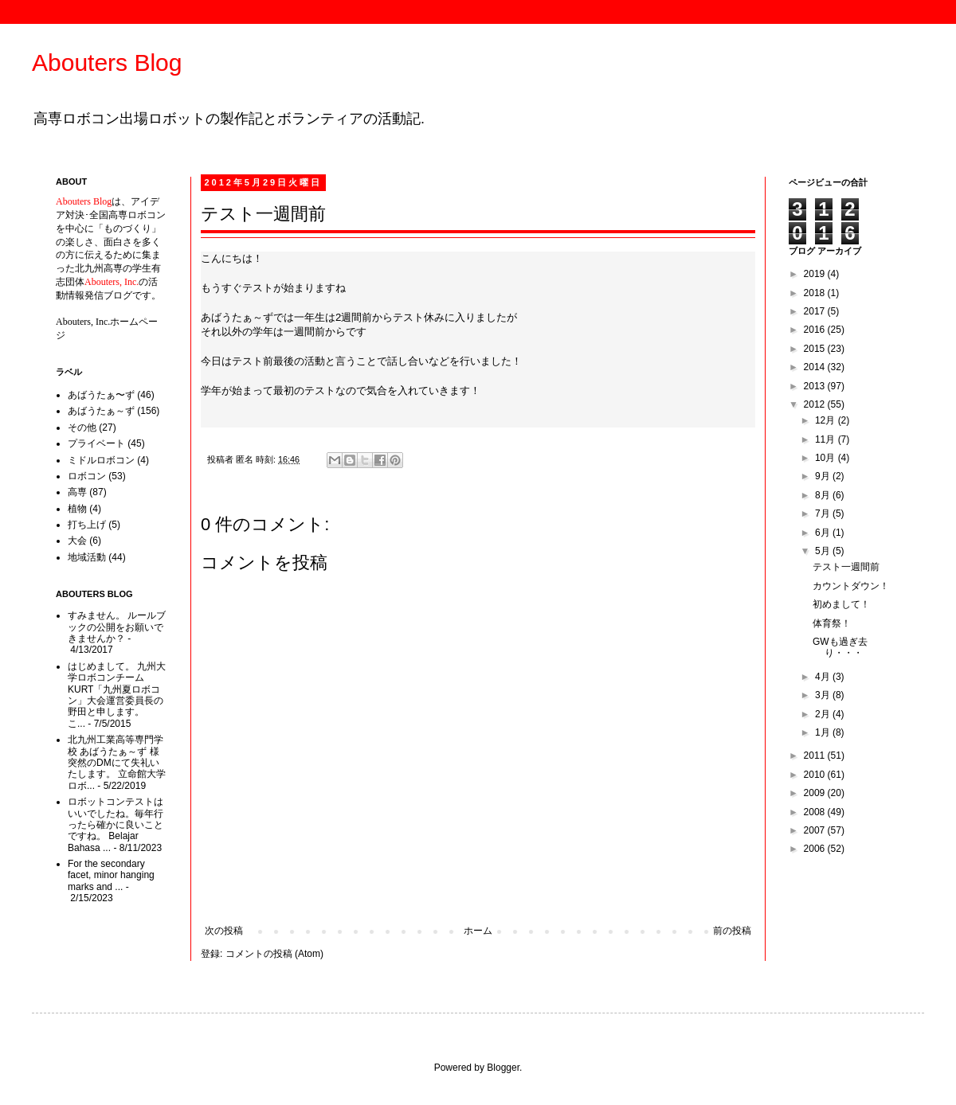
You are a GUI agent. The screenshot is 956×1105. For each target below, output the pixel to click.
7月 (824, 513)
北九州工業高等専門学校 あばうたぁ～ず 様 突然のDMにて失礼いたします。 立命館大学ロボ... (117, 762)
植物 (77, 508)
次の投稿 (224, 930)
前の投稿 (732, 930)
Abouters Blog (107, 62)
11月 (826, 439)
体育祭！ (832, 623)
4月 (824, 676)
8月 (824, 495)
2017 (816, 311)
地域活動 (87, 557)
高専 (77, 492)
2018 (816, 293)
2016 (816, 329)
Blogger (503, 1067)
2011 (816, 755)
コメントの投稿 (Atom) (274, 953)
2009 (816, 792)
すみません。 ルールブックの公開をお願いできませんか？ (117, 627)
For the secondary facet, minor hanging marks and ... (111, 875)
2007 (816, 830)
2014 (816, 367)
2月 (824, 714)
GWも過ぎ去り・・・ (840, 647)
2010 (816, 774)
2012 (816, 404)
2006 (816, 848)
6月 (824, 532)
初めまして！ (841, 604)
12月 (826, 420)
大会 (77, 540)
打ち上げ (87, 524)
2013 (816, 386)
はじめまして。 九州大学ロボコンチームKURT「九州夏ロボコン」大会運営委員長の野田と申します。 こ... (117, 695)
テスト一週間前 (846, 566)
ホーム (478, 930)
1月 (824, 732)
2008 (816, 812)
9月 (824, 476)
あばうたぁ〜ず (101, 394)
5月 (824, 550)
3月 (824, 695)
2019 (816, 273)
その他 (82, 427)
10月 (826, 457)
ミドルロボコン (101, 460)
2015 (816, 348)
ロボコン (87, 476)
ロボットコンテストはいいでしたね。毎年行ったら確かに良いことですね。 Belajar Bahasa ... (115, 824)
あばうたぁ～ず (101, 410)
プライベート (96, 443)
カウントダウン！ (851, 586)
